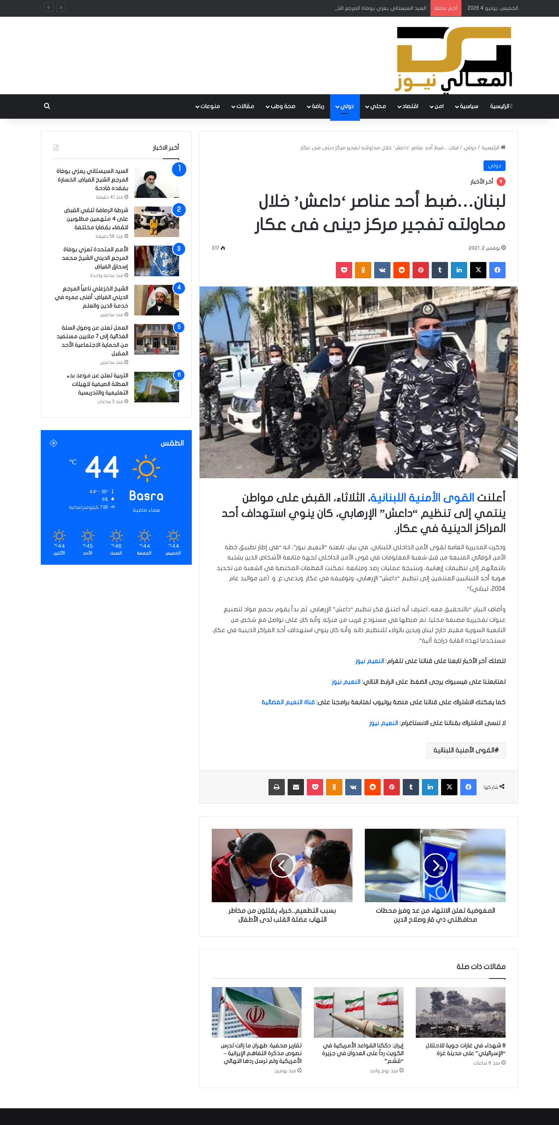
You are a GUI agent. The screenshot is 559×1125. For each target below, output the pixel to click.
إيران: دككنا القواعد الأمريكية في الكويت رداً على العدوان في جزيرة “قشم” (363, 1053)
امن (439, 106)
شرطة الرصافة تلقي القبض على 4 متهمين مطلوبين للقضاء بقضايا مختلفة (96, 219)
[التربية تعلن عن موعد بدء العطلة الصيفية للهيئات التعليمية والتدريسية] (156, 387)
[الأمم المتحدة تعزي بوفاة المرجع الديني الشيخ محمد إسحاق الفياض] (156, 261)
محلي (378, 106)
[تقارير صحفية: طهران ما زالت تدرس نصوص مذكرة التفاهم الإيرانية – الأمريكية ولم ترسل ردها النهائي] (257, 1012)
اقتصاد (410, 106)
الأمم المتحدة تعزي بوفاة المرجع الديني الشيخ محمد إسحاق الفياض (95, 258)
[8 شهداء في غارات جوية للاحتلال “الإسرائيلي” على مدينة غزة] (461, 1012)
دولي (347, 106)
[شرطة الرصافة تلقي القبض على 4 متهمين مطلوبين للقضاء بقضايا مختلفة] (156, 221)
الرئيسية (501, 106)
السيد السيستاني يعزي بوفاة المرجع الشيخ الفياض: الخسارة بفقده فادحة (92, 179)
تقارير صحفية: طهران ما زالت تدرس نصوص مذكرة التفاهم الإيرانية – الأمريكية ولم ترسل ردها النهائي (261, 1053)
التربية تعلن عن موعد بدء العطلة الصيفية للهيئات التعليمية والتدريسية (97, 384)
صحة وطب (283, 106)
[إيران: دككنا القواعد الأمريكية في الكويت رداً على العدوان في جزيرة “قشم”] (359, 1012)
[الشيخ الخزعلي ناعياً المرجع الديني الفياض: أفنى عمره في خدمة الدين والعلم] (156, 300)
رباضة (318, 106)
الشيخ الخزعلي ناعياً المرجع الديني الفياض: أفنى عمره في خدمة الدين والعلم (91, 297)
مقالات (245, 106)
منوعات (210, 106)
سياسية (469, 106)
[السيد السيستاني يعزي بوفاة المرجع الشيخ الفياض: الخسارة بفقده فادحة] (156, 182)
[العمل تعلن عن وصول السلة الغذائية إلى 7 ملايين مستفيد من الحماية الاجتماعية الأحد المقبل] (156, 339)
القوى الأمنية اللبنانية (422, 498)
